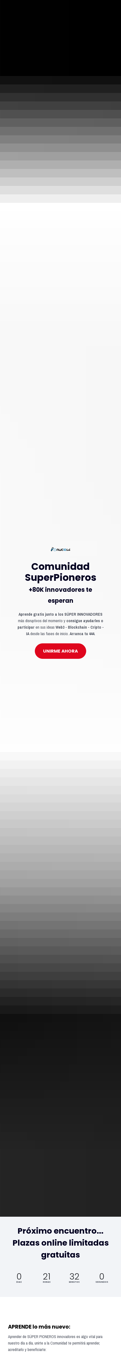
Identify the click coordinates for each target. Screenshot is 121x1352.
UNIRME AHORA (60, 463)
